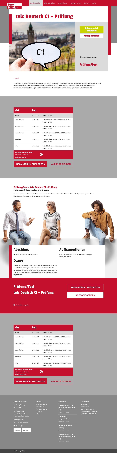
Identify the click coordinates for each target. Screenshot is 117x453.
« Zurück (16, 78)
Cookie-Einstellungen (87, 409)
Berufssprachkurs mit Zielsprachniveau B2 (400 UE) (66, 408)
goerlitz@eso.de (23, 416)
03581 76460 (20, 411)
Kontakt (17, 430)
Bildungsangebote (49, 3)
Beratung (26, 430)
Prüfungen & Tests (75, 3)
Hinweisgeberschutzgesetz (89, 411)
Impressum (84, 404)
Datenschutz (85, 407)
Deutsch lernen (62, 3)
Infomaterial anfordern (91, 29)
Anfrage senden (91, 35)
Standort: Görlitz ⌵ (35, 3)
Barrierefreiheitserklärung (88, 413)
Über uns (86, 3)
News (94, 3)
